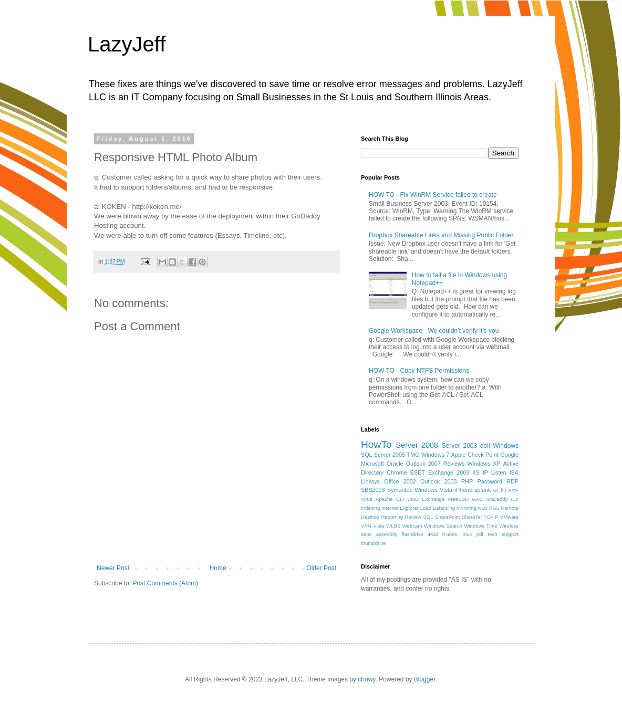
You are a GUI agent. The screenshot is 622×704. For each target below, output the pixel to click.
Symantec (399, 490)
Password (490, 481)
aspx (366, 534)
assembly (387, 534)
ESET (417, 472)
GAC (477, 499)
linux (467, 534)
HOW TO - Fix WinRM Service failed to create (433, 194)
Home (218, 568)
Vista (378, 526)
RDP (512, 481)
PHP (467, 481)
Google (509, 454)
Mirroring (466, 508)
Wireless (509, 526)
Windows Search (443, 526)
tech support (503, 534)
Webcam (412, 526)
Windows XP (484, 463)
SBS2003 (373, 490)
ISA (514, 472)
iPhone (463, 490)
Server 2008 (417, 445)
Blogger (425, 679)
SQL (428, 517)
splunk (482, 490)
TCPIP (490, 517)
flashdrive (412, 534)
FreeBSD (458, 499)
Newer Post (113, 568)
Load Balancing (437, 508)
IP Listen (494, 472)
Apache (384, 499)
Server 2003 (459, 445)
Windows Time (480, 526)
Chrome (397, 472)
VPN (366, 526)
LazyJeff (126, 44)
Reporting (392, 517)
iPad (433, 534)
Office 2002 (400, 481)
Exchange (433, 499)
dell (485, 445)
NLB (483, 508)
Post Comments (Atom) (165, 583)
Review (413, 517)
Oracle (395, 463)
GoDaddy (497, 499)
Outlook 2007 (423, 463)
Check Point (483, 454)
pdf (479, 534)
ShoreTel (472, 517)
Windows (506, 445)
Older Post (321, 568)
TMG (413, 454)
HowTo (376, 444)
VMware (509, 517)
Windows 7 (435, 454)
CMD (413, 499)
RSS (494, 508)
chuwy (366, 679)
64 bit (499, 490)
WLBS (393, 526)
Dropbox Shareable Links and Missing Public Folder (441, 235)
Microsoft (372, 463)
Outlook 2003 (438, 481)
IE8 (515, 499)
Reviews (454, 463)
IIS (475, 472)
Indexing (370, 508)
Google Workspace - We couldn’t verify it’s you (434, 330)
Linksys (370, 481)
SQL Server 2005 (383, 454)
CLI (400, 499)
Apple (458, 454)
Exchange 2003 (448, 472)
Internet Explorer (400, 508)
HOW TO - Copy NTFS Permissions (419, 370)
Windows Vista (433, 490)
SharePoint (447, 517)
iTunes (449, 534)
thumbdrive (373, 543)
